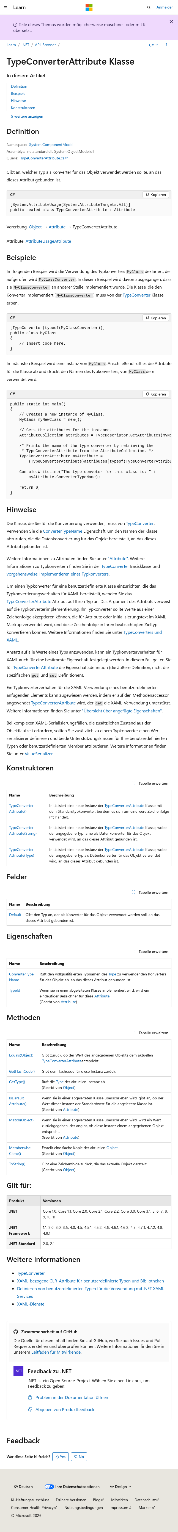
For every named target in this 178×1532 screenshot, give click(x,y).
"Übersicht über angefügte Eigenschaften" (122, 711)
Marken (145, 1507)
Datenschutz (145, 1499)
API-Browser (45, 44)
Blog (96, 1499)
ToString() (17, 1163)
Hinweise (18, 100)
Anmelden (165, 7)
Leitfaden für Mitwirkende (56, 1352)
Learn (11, 44)
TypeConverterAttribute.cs (42, 158)
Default (15, 914)
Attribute (57, 226)
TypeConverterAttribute (29, 601)
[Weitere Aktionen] (166, 44)
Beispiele (18, 93)
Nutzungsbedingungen (83, 1507)
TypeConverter (136, 295)
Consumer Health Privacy (32, 1507)
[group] (89, 449)
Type (112, 974)
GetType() (17, 1081)
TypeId (14, 990)
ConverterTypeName (62, 531)
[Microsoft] (89, 7)
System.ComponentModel (51, 144)
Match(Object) (21, 1119)
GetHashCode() (22, 1071)
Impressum (118, 1507)
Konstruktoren (23, 107)
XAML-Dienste (30, 1304)
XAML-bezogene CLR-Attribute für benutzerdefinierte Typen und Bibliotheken (90, 1281)
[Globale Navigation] (5, 7)
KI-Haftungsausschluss (30, 1499)
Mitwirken (119, 1499)
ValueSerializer (39, 753)
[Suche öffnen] (148, 7)
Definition (19, 86)
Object (35, 226)
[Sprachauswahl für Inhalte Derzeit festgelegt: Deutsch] (23, 1486)
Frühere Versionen (71, 1499)
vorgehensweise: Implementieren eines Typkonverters (58, 574)
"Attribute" (118, 558)
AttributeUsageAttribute (48, 241)
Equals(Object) (21, 1055)
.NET (25, 44)
